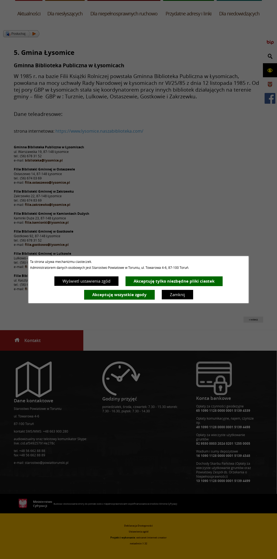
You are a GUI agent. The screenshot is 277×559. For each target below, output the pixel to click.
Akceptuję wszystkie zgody (119, 294)
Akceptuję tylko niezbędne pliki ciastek (174, 281)
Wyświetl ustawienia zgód (86, 281)
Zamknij (177, 294)
